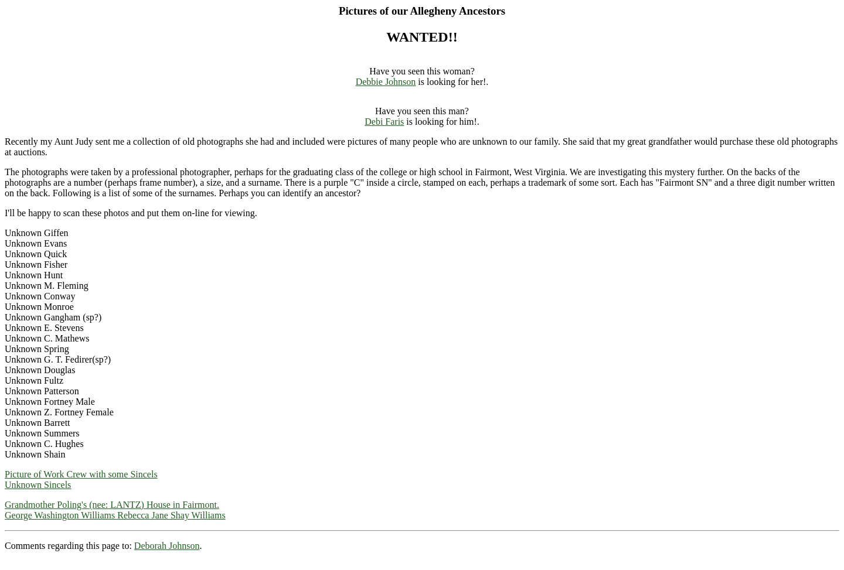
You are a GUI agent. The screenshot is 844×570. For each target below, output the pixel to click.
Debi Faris (384, 122)
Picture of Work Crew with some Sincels (81, 474)
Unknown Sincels (38, 485)
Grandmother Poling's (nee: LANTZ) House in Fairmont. (112, 505)
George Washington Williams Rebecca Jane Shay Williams (115, 515)
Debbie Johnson (386, 82)
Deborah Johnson (167, 546)
